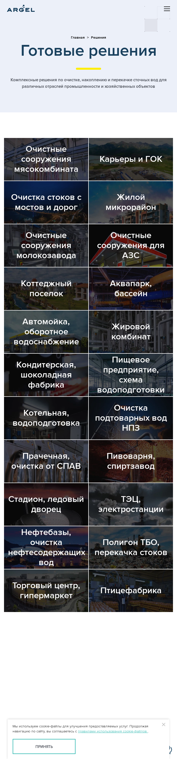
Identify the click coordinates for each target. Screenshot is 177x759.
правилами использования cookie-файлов (113, 731)
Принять (44, 746)
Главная (78, 37)
